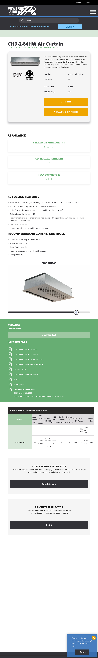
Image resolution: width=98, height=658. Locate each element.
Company (77, 3)
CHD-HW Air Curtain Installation (26, 374)
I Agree (82, 652)
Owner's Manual (20, 369)
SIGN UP (70, 27)
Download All (49, 334)
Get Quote (66, 101)
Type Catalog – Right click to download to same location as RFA (39, 396)
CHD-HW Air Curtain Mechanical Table (28, 364)
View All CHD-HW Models (66, 112)
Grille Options (19, 384)
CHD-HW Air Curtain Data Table (26, 354)
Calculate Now (49, 484)
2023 (25, 393)
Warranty (17, 379)
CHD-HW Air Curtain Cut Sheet (25, 349)
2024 (20, 393)
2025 (16, 393)
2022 (30, 393)
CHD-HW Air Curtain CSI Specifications (28, 359)
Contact (87, 3)
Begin (49, 525)
